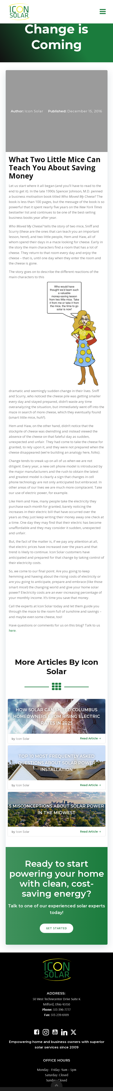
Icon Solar (34, 111)
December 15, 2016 (84, 111)
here (12, 630)
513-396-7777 (62, 1009)
